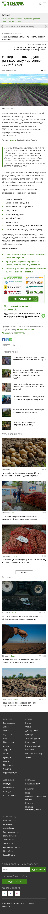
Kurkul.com (8, 824)
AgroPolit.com (9, 828)
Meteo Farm (8, 851)
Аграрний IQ (9, 816)
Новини (14, 469)
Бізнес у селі (8, 742)
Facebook (29, 329)
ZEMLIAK (29, 789)
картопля (6, 345)
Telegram (6, 332)
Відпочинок (8, 765)
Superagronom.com (11, 832)
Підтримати (14, 881)
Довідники (9, 780)
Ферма (6, 730)
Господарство (9, 723)
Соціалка (7, 769)
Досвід (6, 746)
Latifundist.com (10, 820)
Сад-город (7, 734)
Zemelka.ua (8, 843)
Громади (7, 791)
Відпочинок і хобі (33, 746)
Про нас (28, 793)
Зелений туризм (32, 738)
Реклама (30, 780)
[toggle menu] (44, 4)
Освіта (6, 753)
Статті (28, 719)
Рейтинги (10, 26)
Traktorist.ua (8, 839)
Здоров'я (7, 750)
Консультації (30, 742)
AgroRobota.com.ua (11, 847)
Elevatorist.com (9, 836)
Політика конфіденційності (33, 808)
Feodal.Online (9, 855)
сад (13, 345)
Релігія (6, 761)
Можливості (8, 787)
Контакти (29, 803)
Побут (5, 738)
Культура (7, 757)
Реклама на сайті (32, 784)
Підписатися (38, 869)
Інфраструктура (10, 772)
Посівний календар (25, 26)
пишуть (12, 140)
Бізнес (28, 723)
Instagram (19, 332)
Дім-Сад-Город (31, 730)
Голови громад (9, 795)
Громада (29, 734)
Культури (7, 784)
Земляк (20, 329)
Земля (13, 613)
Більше (24, 572)
